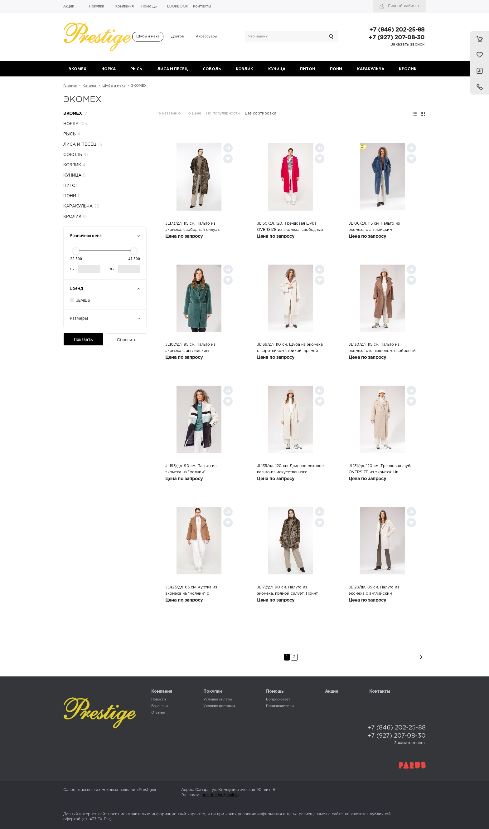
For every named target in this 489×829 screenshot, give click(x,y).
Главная (70, 85)
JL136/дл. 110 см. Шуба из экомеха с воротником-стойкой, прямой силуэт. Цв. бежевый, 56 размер (290, 348)
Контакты (379, 691)
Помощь (274, 691)
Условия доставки (219, 706)
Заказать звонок (407, 44)
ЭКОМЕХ (77, 68)
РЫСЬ (136, 68)
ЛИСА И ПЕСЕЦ (172, 68)
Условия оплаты (217, 699)
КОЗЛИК (244, 68)
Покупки (212, 691)
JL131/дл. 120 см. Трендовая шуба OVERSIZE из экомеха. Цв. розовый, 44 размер (381, 469)
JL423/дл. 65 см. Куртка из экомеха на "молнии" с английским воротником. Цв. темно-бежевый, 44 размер (193, 591)
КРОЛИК (408, 68)
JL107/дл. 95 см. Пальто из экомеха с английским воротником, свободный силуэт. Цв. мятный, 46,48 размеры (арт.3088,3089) (196, 348)
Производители (280, 706)
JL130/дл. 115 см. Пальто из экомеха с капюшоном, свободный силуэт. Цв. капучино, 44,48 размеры (382, 348)
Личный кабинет (403, 6)
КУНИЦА (276, 68)
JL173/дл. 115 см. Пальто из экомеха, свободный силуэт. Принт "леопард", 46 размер (192, 227)
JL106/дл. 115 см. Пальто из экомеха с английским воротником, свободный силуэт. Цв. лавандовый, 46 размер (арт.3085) (380, 227)
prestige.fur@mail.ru (220, 795)
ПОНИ (336, 68)
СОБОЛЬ (212, 68)
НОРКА (108, 68)
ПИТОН (307, 68)
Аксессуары (206, 36)
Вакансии (159, 706)
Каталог (90, 85)
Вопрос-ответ (278, 699)
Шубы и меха (147, 36)
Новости (158, 699)
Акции (331, 691)
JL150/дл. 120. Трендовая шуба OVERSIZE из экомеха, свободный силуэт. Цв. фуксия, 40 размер (290, 227)
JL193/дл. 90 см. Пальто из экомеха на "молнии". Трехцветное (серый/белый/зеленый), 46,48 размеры (193, 469)
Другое (177, 36)
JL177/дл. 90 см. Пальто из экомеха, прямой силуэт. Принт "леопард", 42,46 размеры (287, 591)
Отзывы (158, 712)
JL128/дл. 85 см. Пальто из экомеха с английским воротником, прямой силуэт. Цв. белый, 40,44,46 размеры (380, 591)
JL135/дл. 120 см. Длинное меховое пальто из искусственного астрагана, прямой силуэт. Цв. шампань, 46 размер (290, 469)
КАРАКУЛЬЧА (370, 68)
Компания (161, 691)
